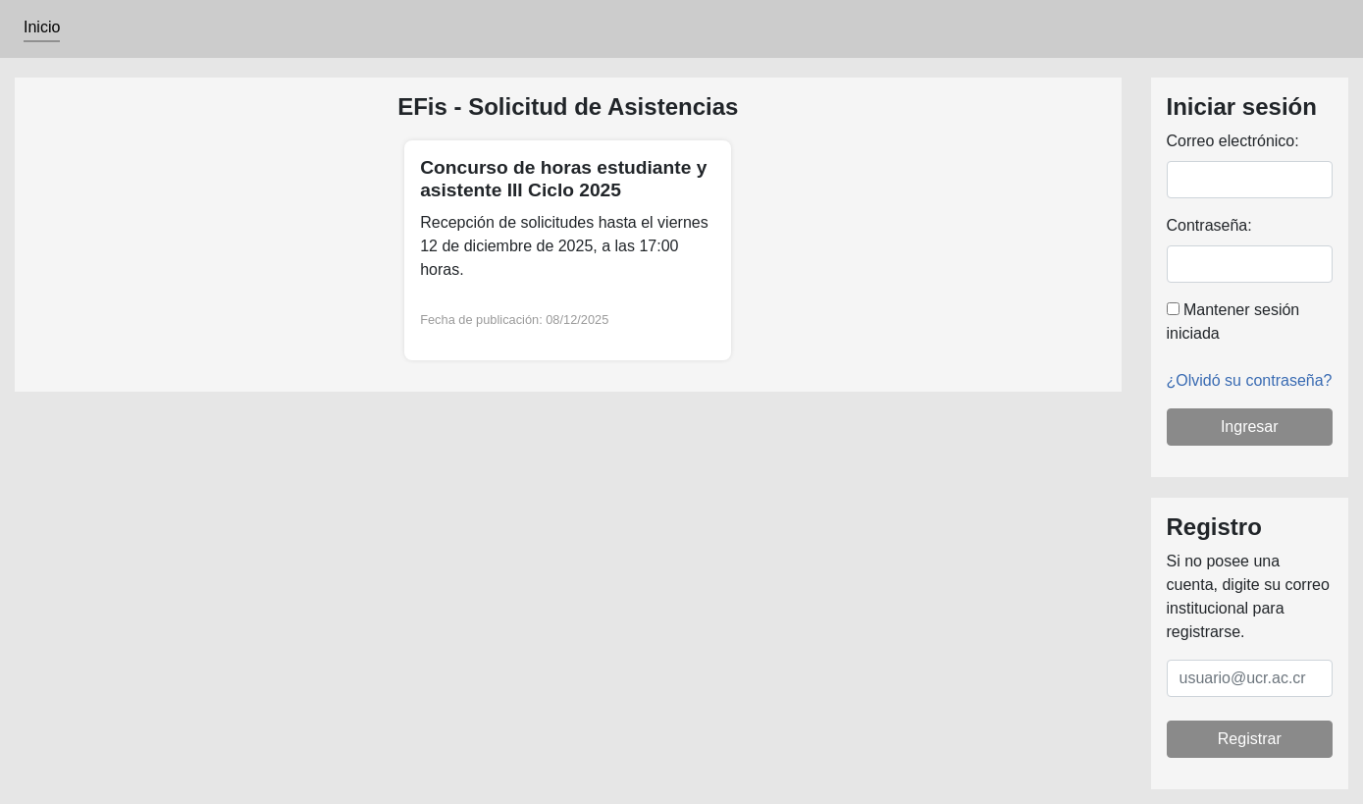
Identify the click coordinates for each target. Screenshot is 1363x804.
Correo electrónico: (1233, 141)
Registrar (1250, 738)
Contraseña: (1209, 225)
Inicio (42, 27)
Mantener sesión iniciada (1233, 321)
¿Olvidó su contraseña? (1250, 380)
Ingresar (1250, 426)
